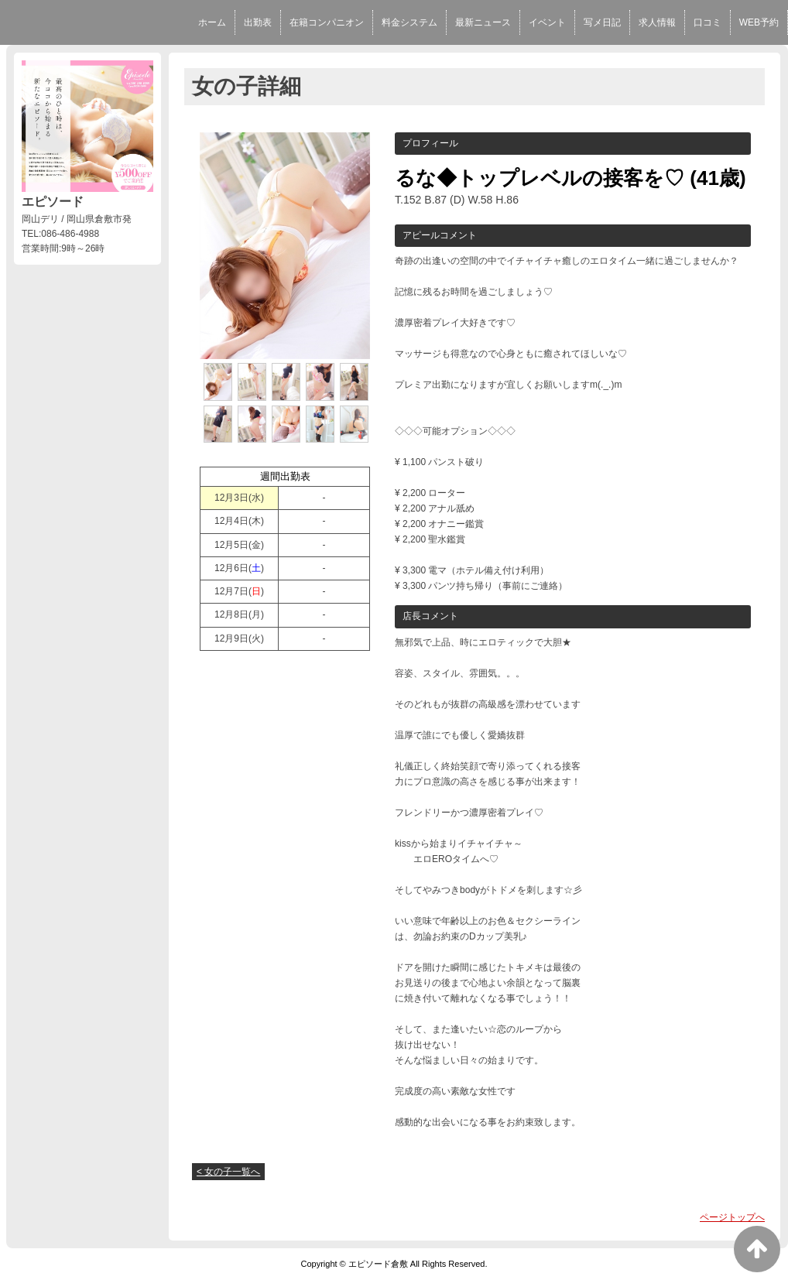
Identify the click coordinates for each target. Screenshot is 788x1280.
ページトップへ (732, 1217)
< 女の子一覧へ (228, 1171)
